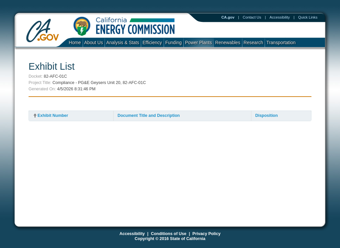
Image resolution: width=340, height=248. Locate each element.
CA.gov (227, 17)
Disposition (266, 115)
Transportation (281, 42)
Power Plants (198, 42)
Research (253, 42)
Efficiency (152, 42)
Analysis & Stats (122, 42)
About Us (93, 42)
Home (75, 42)
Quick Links (307, 17)
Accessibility (280, 17)
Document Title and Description (149, 115)
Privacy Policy (207, 233)
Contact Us (252, 17)
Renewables (227, 42)
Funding (173, 42)
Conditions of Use (168, 233)
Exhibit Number (53, 115)
